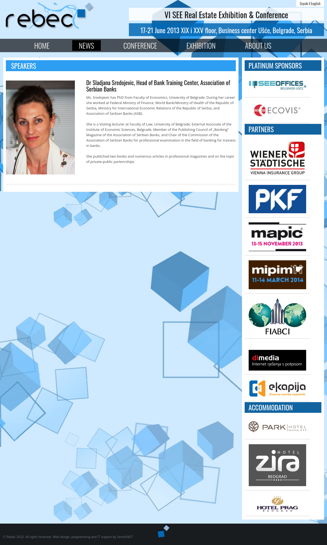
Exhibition (201, 45)
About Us (258, 45)
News (86, 45)
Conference (140, 45)
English (316, 3)
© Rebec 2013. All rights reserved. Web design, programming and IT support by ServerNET (68, 537)
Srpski (304, 3)
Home (41, 45)
